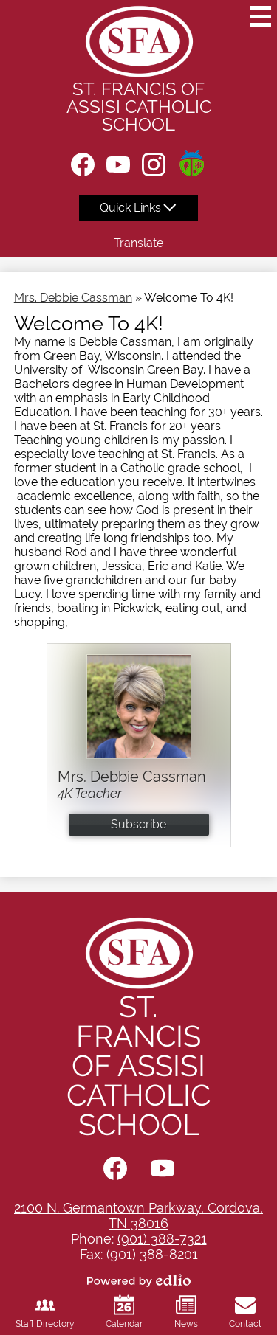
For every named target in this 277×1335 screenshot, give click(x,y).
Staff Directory (45, 1311)
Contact (245, 1311)
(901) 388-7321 (162, 1238)
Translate (138, 243)
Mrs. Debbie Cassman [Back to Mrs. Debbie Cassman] (73, 298)
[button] (138, 208)
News (186, 1311)
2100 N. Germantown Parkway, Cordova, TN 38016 (138, 1215)
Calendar (124, 1311)
